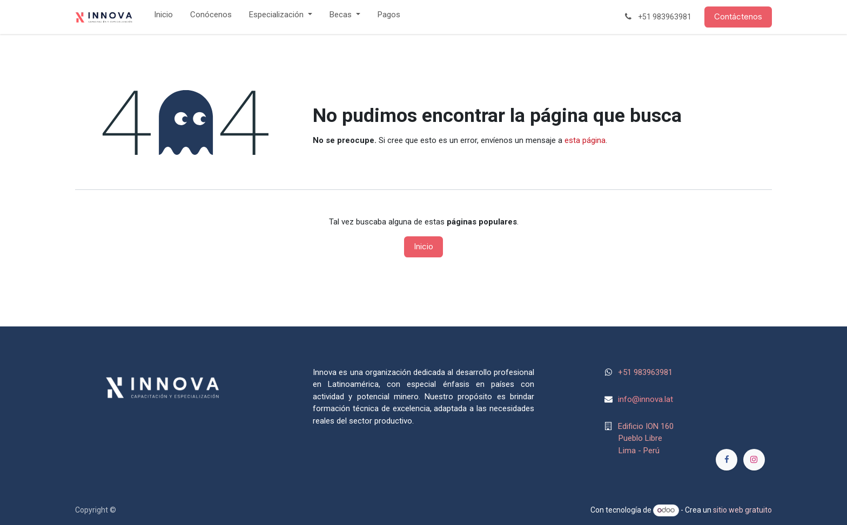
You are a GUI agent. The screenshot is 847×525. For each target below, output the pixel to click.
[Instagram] (754, 460)
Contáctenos (738, 16)
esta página (585, 140)
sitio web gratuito (742, 510)
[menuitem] (163, 17)
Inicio (423, 246)
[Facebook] (726, 460)
